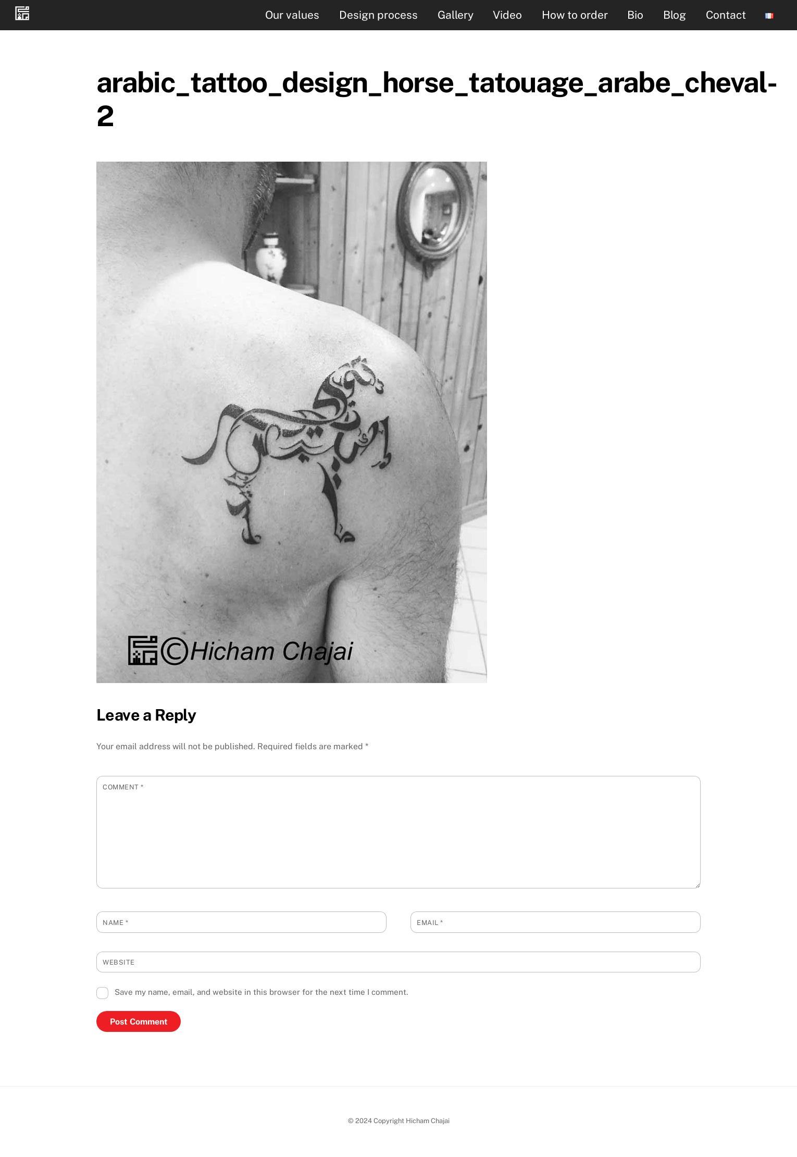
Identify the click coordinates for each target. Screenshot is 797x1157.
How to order (575, 14)
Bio (635, 14)
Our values (292, 14)
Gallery (456, 14)
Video (507, 14)
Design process (378, 14)
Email (430, 923)
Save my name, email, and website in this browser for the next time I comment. (261, 992)
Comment (123, 787)
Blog (674, 14)
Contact (726, 14)
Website (119, 962)
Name (115, 923)
